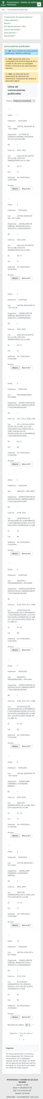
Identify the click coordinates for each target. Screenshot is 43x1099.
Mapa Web (11, 1097)
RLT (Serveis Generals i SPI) (14, 26)
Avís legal (34, 1097)
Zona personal (9, 33)
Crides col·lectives (11, 20)
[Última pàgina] (24, 1040)
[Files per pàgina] (27, 1025)
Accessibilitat (23, 1097)
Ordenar (9, 101)
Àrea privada (9, 36)
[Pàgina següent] (19, 1040)
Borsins (7, 23)
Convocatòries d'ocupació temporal (18, 17)
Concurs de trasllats (12, 29)
